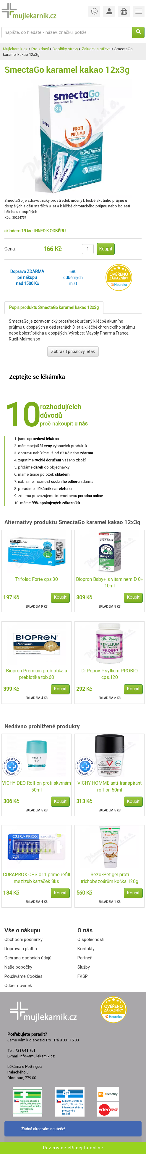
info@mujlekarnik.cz (37, 1056)
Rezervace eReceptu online (73, 1147)
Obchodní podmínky (23, 939)
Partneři (85, 958)
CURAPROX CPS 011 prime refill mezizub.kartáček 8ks (36, 878)
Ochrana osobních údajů (27, 958)
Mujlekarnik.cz (15, 49)
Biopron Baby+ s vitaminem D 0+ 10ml (109, 582)
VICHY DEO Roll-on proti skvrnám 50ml (36, 786)
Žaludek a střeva (96, 49)
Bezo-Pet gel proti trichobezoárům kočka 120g (109, 878)
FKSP (82, 976)
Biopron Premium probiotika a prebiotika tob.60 (36, 674)
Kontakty (86, 948)
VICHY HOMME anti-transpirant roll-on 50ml (109, 786)
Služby (83, 967)
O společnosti (90, 939)
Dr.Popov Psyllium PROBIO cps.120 (109, 674)
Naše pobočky (18, 967)
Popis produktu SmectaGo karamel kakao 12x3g (54, 307)
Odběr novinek (18, 985)
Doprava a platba (20, 948)
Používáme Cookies (23, 976)
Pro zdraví (40, 49)
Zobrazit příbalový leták (73, 351)
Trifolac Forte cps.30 (36, 579)
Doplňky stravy (65, 49)
